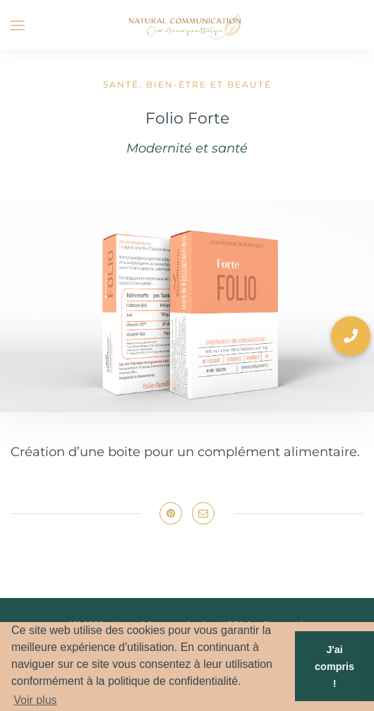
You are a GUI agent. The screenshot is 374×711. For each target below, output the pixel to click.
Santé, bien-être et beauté (187, 84)
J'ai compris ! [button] (334, 666)
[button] (350, 336)
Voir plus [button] (34, 700)
